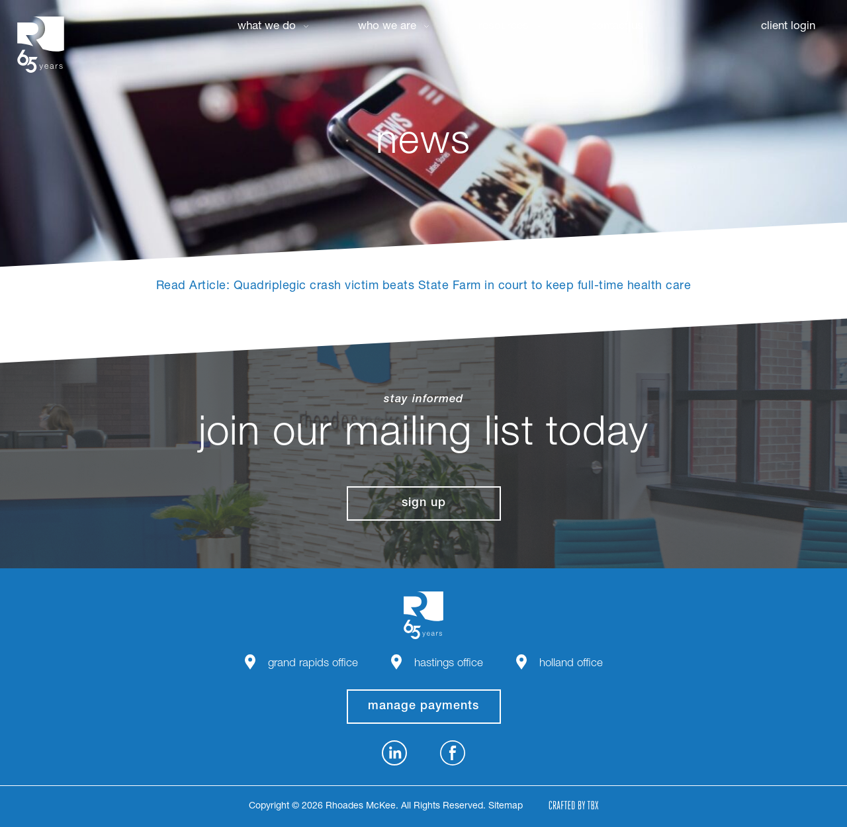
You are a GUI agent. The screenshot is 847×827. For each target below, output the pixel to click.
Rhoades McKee (40, 45)
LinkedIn (394, 752)
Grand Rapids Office (313, 664)
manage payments (423, 707)
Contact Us (617, 26)
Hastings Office (448, 664)
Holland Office (571, 664)
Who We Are (387, 26)
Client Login (788, 26)
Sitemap (505, 806)
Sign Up (424, 503)
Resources (503, 26)
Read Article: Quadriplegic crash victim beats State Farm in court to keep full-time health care (423, 286)
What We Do (267, 26)
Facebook (452, 752)
